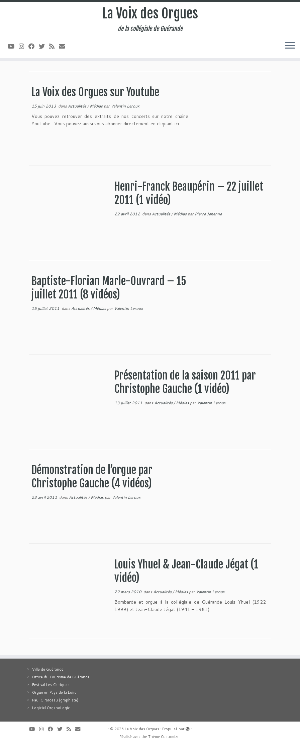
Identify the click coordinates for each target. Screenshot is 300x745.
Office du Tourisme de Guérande (61, 677)
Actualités (77, 106)
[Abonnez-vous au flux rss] (54, 46)
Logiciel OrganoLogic (51, 707)
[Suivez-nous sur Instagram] (23, 46)
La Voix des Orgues (150, 13)
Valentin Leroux (125, 106)
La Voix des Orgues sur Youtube (95, 92)
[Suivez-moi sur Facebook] (33, 46)
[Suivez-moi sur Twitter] (44, 46)
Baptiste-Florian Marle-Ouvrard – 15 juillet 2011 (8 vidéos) (108, 287)
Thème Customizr (163, 736)
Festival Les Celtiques (51, 684)
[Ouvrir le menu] (290, 46)
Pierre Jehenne (208, 214)
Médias (97, 106)
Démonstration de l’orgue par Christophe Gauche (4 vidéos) (92, 476)
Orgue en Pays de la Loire (54, 692)
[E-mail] (64, 46)
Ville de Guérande (48, 669)
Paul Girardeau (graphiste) (55, 700)
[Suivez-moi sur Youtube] (13, 46)
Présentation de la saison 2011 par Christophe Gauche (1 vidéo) (185, 382)
